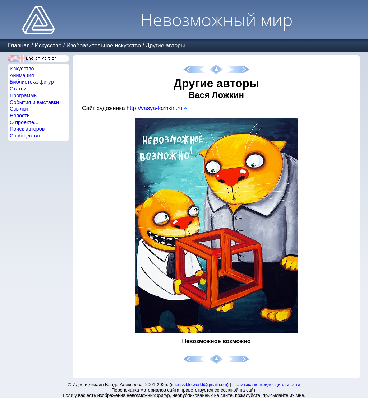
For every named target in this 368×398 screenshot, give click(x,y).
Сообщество (25, 136)
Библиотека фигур (32, 82)
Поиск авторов (27, 129)
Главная (19, 45)
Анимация (22, 75)
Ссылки (19, 109)
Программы (24, 95)
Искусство (47, 45)
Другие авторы (165, 45)
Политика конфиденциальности (266, 384)
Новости (20, 115)
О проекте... (24, 122)
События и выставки (34, 102)
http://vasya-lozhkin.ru (154, 108)
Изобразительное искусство (103, 45)
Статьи (18, 89)
